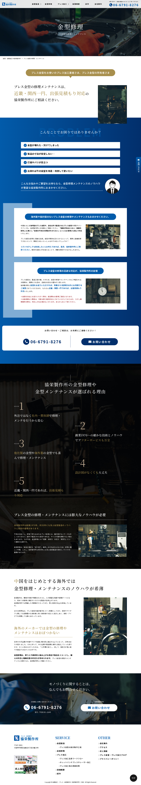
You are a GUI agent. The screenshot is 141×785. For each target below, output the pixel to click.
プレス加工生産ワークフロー (71, 758)
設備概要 (76, 4)
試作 (87, 4)
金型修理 (48, 4)
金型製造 (61, 743)
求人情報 (104, 751)
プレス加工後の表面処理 (70, 766)
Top (133, 778)
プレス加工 (62, 754)
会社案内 (98, 4)
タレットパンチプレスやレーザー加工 (75, 762)
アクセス (103, 747)
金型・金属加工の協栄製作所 (12, 58)
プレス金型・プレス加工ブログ (113, 755)
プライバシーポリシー (109, 758)
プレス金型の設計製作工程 (71, 747)
